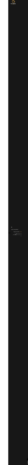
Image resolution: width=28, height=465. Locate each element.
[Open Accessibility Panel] (1, 233)
